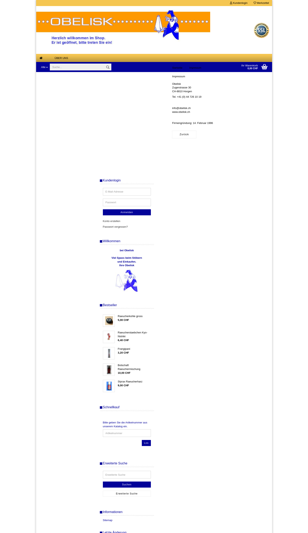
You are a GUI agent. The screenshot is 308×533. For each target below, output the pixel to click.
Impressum (46, 498)
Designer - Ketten (52, 135)
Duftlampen (49, 143)
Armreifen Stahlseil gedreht (58, 118)
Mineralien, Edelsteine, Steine (59, 190)
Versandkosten (173, 521)
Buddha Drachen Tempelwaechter (62, 127)
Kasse (100, 492)
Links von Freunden (53, 270)
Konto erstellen (226, 122)
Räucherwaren (51, 218)
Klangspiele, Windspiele (56, 174)
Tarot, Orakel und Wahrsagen (59, 238)
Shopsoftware (122, 527)
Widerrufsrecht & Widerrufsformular (60, 486)
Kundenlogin (238, 2)
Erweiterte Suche (242, 394)
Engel (45, 158)
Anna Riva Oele (51, 111)
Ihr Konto (102, 504)
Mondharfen (49, 198)
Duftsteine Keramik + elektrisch (60, 151)
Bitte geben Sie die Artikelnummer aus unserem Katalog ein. (240, 325)
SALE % (101, 498)
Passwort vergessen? (230, 127)
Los (261, 344)
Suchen (241, 385)
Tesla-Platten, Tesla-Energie (58, 254)
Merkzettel (261, 2)
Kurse (45, 262)
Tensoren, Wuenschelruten (57, 246)
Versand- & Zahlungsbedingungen (59, 474)
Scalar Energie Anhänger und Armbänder (59, 228)
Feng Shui (48, 167)
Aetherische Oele (52, 103)
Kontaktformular (49, 504)
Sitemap (223, 421)
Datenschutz (47, 492)
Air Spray (47, 95)
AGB (42, 480)
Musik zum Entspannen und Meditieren (58, 208)
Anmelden (241, 113)
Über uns (61, 58)
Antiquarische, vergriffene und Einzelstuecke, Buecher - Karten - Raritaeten (61, 83)
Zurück (108, 145)
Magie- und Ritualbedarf (56, 182)
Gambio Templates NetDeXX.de (175, 527)
